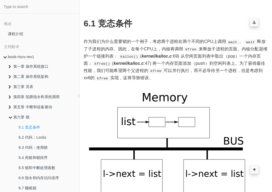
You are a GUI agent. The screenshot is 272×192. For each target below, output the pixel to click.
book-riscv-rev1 (18, 57)
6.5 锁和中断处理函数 (37, 168)
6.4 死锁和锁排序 (33, 157)
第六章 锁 (18, 117)
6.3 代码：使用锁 (33, 147)
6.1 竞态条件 (29, 127)
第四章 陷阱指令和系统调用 (34, 97)
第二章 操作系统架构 (28, 76)
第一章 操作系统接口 (28, 66)
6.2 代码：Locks (32, 137)
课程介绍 (15, 34)
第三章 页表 (20, 87)
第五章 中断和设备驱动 (30, 107)
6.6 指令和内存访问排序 (39, 178)
